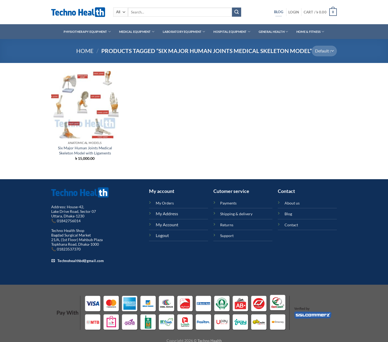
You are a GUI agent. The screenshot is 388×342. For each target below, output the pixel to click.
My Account (167, 224)
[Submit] (236, 12)
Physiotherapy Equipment (87, 31)
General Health (273, 31)
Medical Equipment (136, 31)
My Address (167, 213)
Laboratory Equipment (184, 31)
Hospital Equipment (231, 31)
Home (84, 50)
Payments (228, 203)
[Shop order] (324, 51)
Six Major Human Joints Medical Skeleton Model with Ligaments (85, 150)
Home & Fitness (310, 31)
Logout (162, 235)
